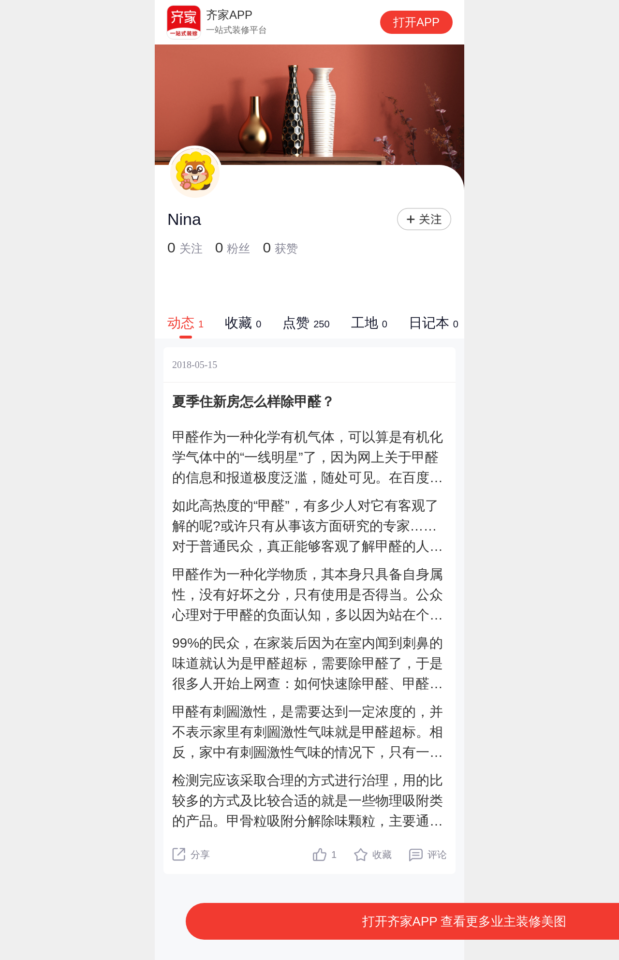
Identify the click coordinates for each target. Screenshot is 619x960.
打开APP (416, 22)
